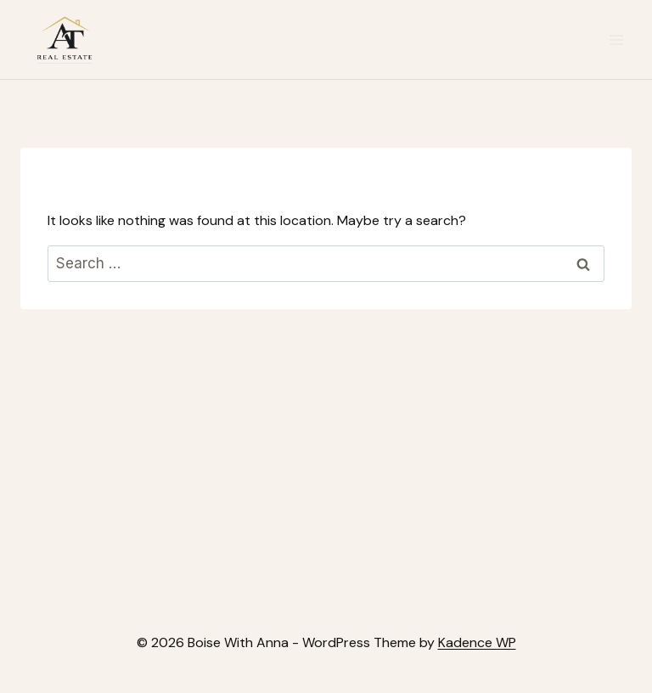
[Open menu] (616, 39)
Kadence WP (477, 642)
